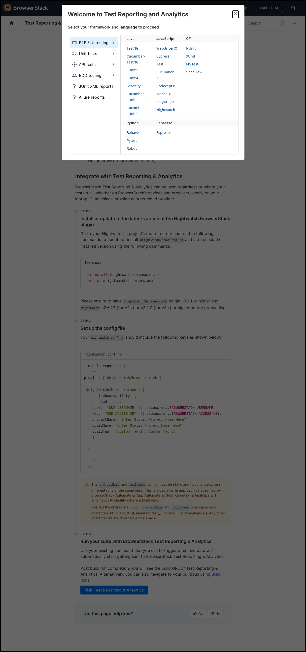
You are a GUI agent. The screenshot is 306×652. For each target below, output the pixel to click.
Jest (159, 63)
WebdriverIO (166, 48)
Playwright (165, 101)
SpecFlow (194, 71)
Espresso (163, 132)
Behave (133, 132)
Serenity (133, 85)
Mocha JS (164, 93)
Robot (132, 148)
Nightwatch (165, 109)
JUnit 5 (132, 69)
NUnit (191, 48)
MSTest (192, 63)
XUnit (190, 56)
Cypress (163, 56)
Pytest (132, 140)
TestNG (132, 48)
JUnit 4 (132, 77)
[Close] (235, 14)
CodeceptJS (166, 85)
